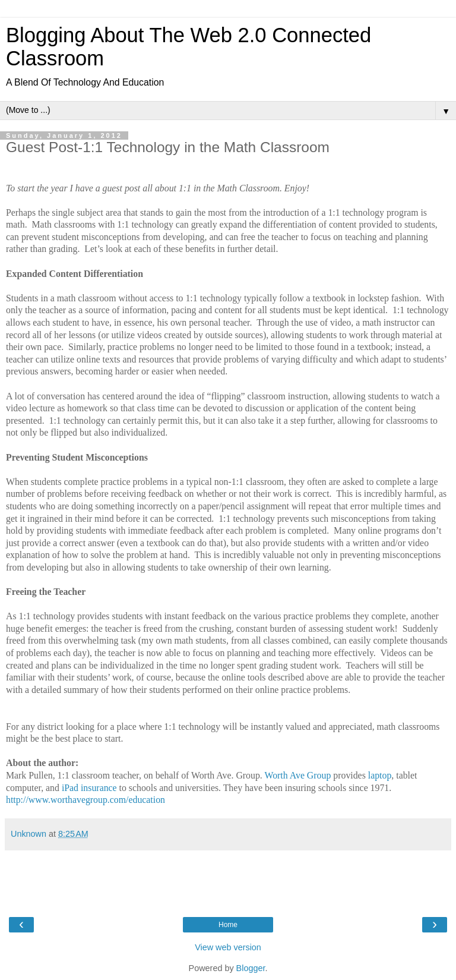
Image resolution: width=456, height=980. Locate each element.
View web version (228, 947)
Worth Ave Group (297, 775)
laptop (380, 775)
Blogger (250, 968)
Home (228, 925)
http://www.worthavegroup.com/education (85, 800)
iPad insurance (89, 788)
